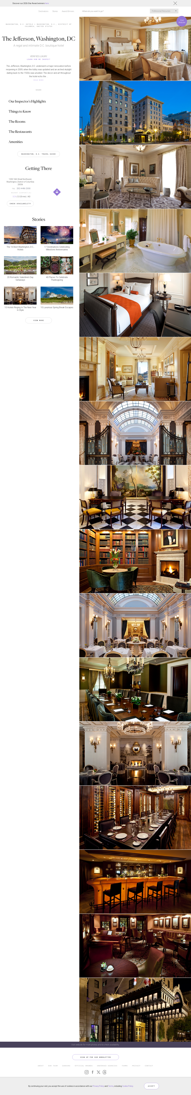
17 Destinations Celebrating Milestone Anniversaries (57, 248)
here (47, 3)
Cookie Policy (127, 1086)
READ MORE (39, 80)
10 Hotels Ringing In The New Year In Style (20, 308)
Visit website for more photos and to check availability (95, 1044)
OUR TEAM (53, 1066)
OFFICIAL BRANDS (84, 1066)
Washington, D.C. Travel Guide (38, 154)
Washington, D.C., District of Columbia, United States (48, 25)
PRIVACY (136, 1066)
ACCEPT (151, 1086)
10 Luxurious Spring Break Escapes (57, 307)
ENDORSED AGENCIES (107, 1066)
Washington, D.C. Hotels (19, 24)
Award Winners (68, 11)
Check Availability (20, 204)
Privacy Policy (98, 1086)
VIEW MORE (38, 320)
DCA (14, 197)
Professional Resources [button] (164, 11)
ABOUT (41, 1066)
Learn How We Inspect (38, 59)
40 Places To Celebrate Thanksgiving (57, 278)
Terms (111, 1086)
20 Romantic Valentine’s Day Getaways (20, 278)
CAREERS (66, 1066)
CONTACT (149, 1066)
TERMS (125, 1066)
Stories (55, 11)
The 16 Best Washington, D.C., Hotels (20, 248)
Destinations (43, 11)
